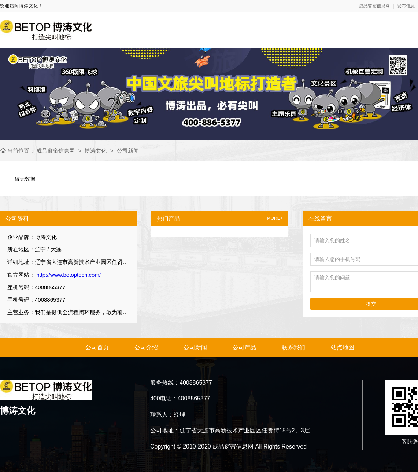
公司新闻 (128, 151)
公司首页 (97, 347)
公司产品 (244, 347)
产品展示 (382, 30)
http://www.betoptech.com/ (68, 275)
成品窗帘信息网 (374, 6)
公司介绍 (146, 347)
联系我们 (293, 347)
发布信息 (406, 6)
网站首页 (246, 30)
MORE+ (275, 218)
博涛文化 (96, 151)
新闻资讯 (337, 30)
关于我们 (291, 30)
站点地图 (342, 347)
